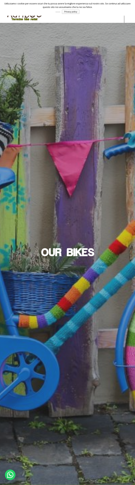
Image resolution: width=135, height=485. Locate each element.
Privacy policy (70, 12)
